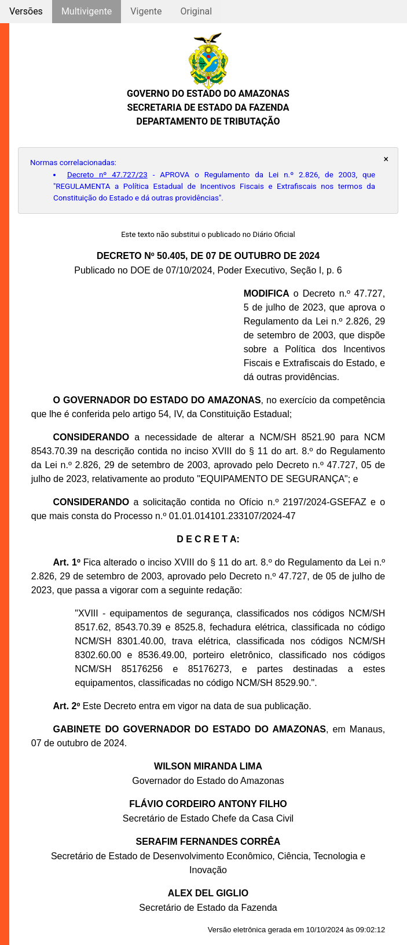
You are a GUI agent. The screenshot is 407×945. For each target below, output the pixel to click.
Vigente (146, 11)
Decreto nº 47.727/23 (107, 174)
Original (196, 11)
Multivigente (86, 11)
